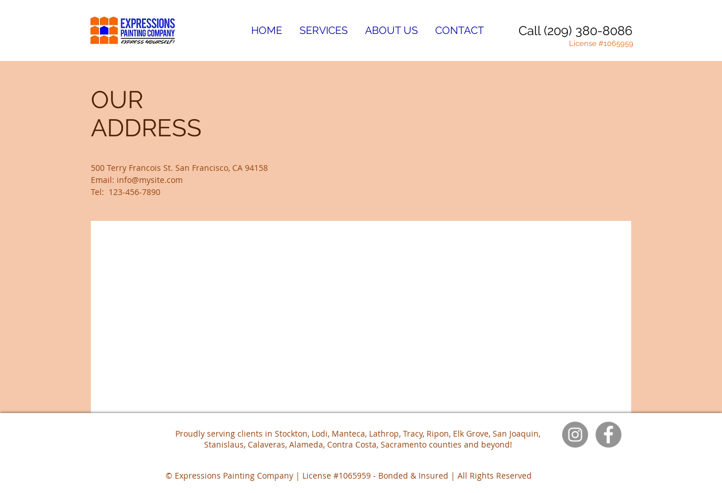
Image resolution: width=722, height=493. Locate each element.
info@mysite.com (150, 179)
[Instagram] (575, 435)
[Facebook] (608, 435)
